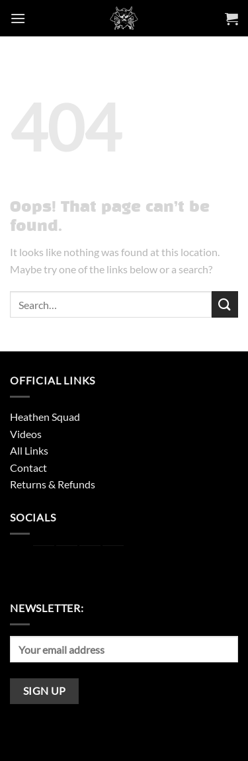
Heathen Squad (45, 416)
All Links (29, 450)
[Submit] (225, 304)
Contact (28, 467)
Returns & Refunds (52, 484)
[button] (18, 18)
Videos (26, 433)
